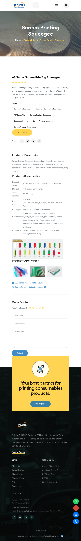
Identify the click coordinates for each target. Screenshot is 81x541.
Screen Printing (31, 40)
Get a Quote (22, 132)
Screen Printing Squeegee (52, 40)
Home (18, 40)
